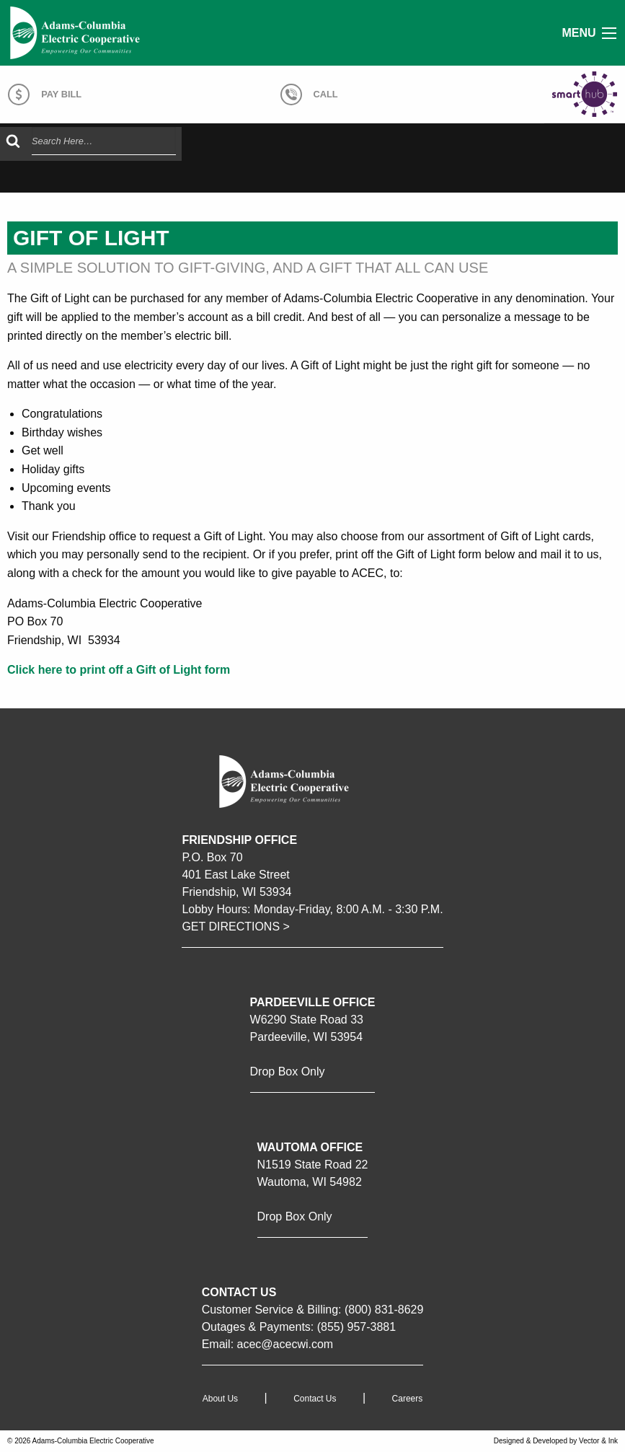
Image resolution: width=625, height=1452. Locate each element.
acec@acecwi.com (285, 1344)
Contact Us (314, 1399)
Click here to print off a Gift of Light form (118, 670)
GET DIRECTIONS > (236, 926)
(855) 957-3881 (356, 1327)
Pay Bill (44, 94)
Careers (407, 1399)
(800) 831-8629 (384, 1309)
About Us (220, 1399)
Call (309, 94)
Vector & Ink (598, 1441)
